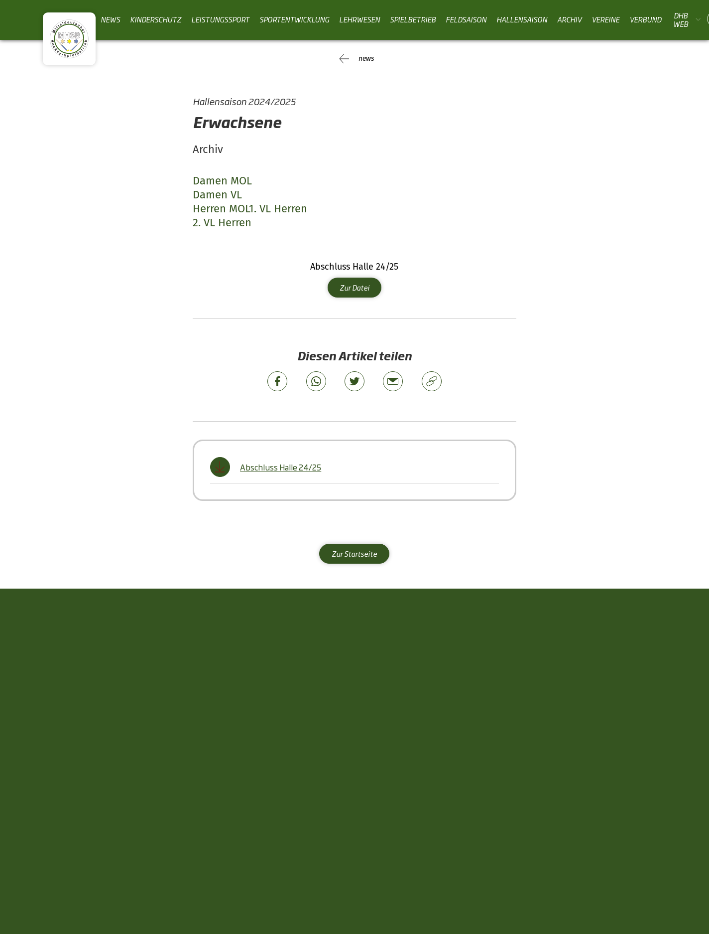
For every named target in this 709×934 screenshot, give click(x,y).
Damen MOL (222, 180)
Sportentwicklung (294, 19)
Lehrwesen (359, 19)
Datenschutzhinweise (619, 852)
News (110, 19)
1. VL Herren (278, 208)
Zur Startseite (354, 553)
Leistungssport (220, 19)
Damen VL (217, 194)
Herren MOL (221, 208)
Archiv (569, 19)
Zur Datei (354, 286)
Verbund (645, 19)
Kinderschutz (155, 19)
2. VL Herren (222, 222)
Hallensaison (521, 19)
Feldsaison (466, 19)
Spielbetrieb (413, 19)
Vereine (605, 19)
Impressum (539, 852)
